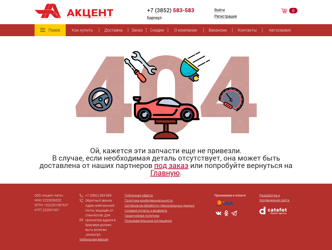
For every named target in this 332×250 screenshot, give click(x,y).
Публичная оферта (139, 195)
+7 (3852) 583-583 (98, 195)
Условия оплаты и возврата (146, 210)
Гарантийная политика (142, 215)
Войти (219, 10)
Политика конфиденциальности (149, 200)
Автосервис (280, 30)
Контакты (247, 30)
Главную (165, 172)
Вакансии (218, 30)
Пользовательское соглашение (148, 220)
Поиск (50, 30)
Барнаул (154, 17)
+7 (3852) (170, 10)
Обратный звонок (98, 200)
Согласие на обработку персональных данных (160, 205)
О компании (185, 30)
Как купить (82, 30)
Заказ (137, 30)
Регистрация (225, 16)
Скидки (157, 30)
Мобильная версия (94, 239)
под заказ (171, 165)
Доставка (113, 30)
